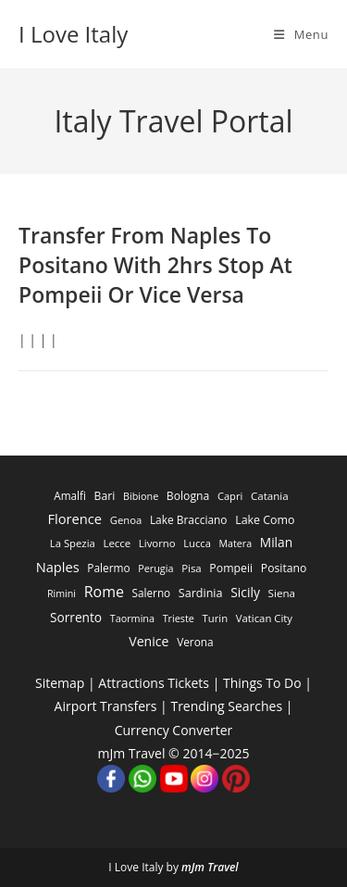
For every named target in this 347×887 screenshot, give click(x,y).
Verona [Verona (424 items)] (195, 641)
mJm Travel (210, 867)
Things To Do (262, 683)
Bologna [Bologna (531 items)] (188, 496)
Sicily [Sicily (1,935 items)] (245, 592)
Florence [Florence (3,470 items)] (74, 518)
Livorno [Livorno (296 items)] (157, 543)
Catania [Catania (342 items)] (270, 496)
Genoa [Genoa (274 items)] (126, 520)
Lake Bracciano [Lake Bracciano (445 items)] (189, 519)
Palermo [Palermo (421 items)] (108, 567)
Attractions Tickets (153, 683)
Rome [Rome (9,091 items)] (104, 591)
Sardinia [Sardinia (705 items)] (201, 593)
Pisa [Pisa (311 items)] (191, 568)
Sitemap (59, 683)
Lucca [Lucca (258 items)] (197, 543)
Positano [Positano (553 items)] (284, 568)
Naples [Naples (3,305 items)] (58, 566)
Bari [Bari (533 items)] (105, 496)
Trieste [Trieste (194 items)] (178, 618)
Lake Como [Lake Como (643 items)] (264, 520)
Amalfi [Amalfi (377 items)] (70, 495)
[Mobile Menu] (301, 34)
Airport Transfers (106, 706)
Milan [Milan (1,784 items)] (276, 542)
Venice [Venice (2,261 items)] (148, 641)
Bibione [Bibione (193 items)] (140, 496)
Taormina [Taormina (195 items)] (132, 618)
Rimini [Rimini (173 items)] (61, 593)
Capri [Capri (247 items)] (229, 496)
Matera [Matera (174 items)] (236, 543)
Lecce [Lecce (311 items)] (116, 543)
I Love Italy (73, 34)
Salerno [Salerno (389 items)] (151, 592)
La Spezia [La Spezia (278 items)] (72, 543)
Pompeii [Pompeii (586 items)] (231, 568)
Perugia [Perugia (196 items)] (155, 568)
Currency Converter (174, 730)
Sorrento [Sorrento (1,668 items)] (76, 617)
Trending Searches (226, 706)
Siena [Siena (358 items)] (281, 593)
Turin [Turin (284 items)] (216, 618)
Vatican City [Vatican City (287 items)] (264, 618)
